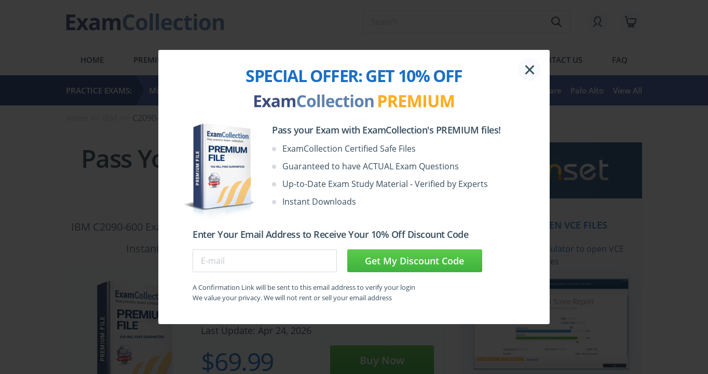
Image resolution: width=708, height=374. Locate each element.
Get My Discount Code (414, 261)
